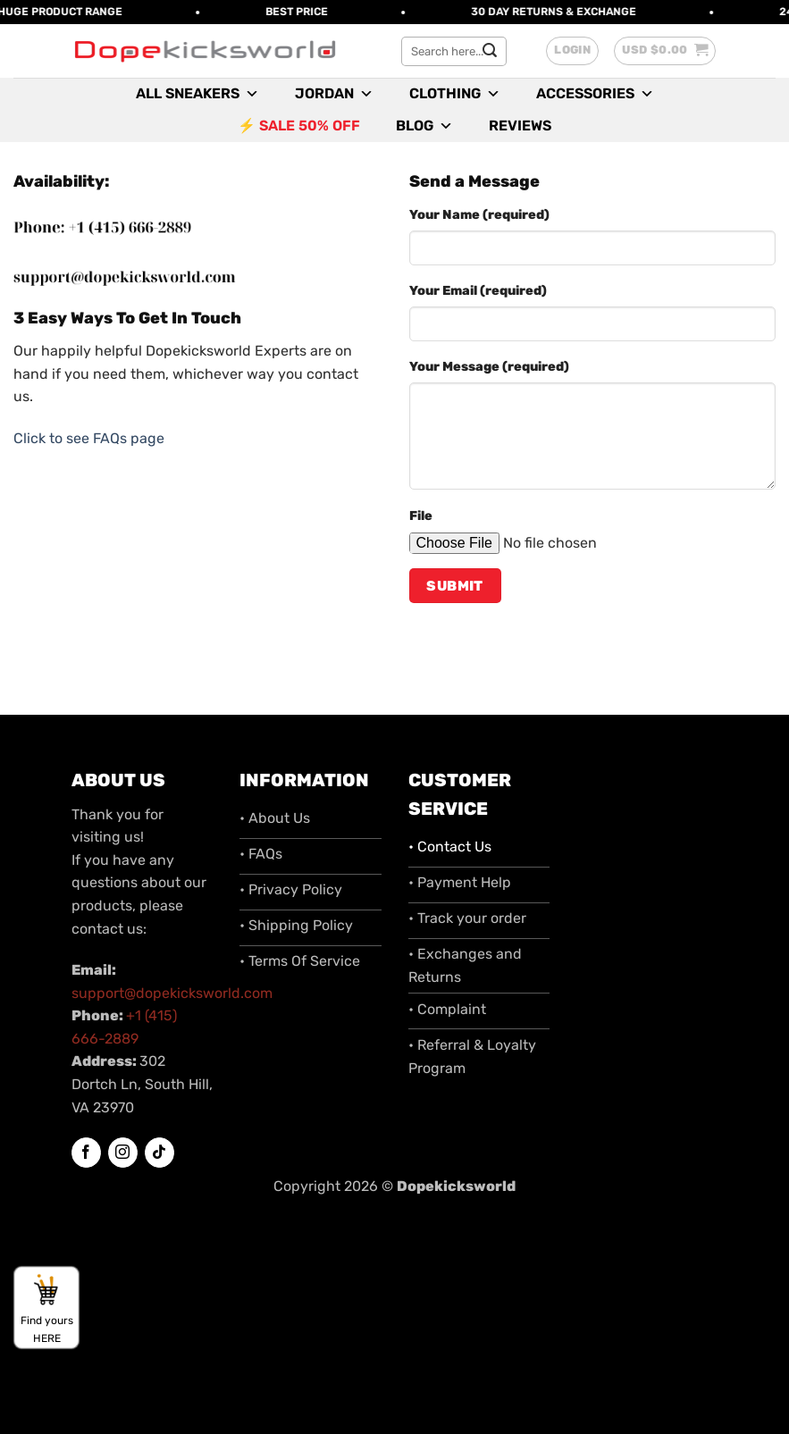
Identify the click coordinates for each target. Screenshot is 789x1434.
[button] (572, 51)
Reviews (520, 125)
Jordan (334, 94)
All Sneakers (197, 94)
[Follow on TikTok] (159, 1152)
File (420, 516)
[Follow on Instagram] (123, 1152)
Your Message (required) (489, 366)
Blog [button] (424, 126)
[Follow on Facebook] (86, 1152)
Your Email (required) (478, 290)
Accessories (595, 94)
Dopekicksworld (456, 1186)
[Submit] (489, 51)
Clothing (454, 94)
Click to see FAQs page (88, 438)
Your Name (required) (479, 214)
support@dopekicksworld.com (172, 993)
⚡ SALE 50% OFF (299, 125)
